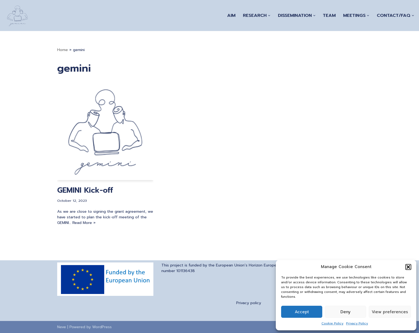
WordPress (102, 327)
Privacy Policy (357, 323)
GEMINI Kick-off (85, 190)
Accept (302, 312)
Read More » (84, 223)
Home (62, 50)
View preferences (390, 312)
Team (329, 15)
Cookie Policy (332, 323)
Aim (231, 15)
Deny (345, 312)
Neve (61, 327)
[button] (408, 267)
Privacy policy (248, 303)
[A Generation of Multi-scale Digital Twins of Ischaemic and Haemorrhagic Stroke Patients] (17, 15)
